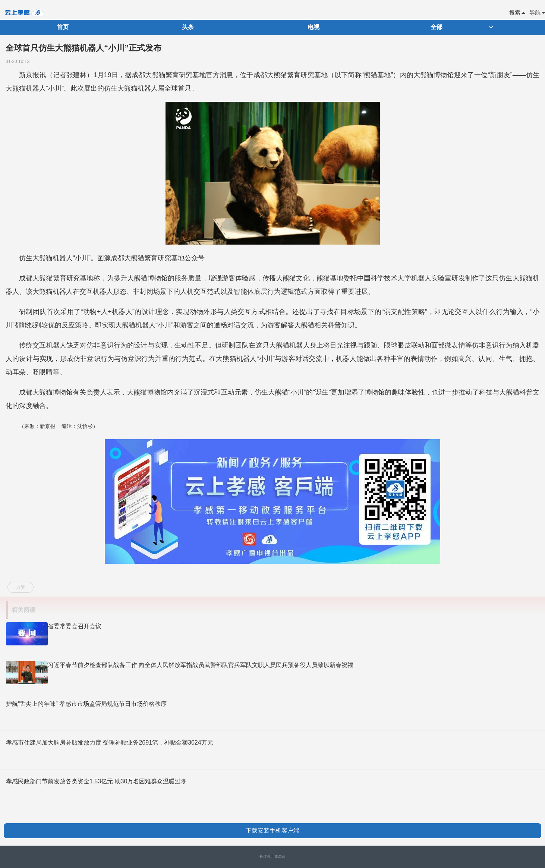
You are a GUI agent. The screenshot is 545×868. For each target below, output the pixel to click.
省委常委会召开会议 (74, 626)
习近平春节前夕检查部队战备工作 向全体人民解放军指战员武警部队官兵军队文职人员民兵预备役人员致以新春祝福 (200, 665)
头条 (188, 27)
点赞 (20, 587)
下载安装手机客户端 (272, 830)
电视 (313, 27)
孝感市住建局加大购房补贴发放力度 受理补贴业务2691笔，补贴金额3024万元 (109, 742)
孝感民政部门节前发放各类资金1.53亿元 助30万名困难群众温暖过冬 (96, 781)
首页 (63, 27)
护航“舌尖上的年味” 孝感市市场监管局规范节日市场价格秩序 (86, 704)
